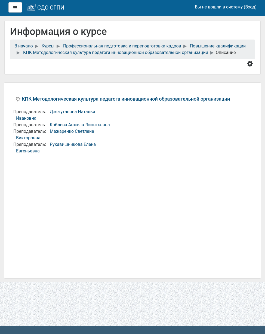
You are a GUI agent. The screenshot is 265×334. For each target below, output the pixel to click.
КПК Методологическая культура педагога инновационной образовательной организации (115, 52)
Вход (250, 7)
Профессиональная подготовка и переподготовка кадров (122, 46)
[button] (251, 63)
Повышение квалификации (218, 46)
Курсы (48, 46)
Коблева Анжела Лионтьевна (80, 124)
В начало (23, 46)
